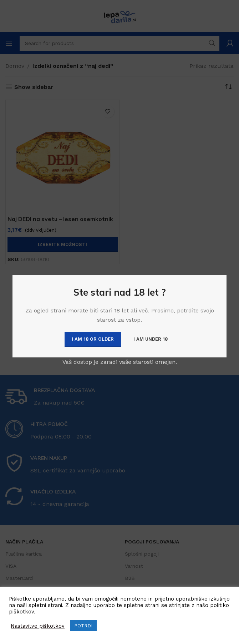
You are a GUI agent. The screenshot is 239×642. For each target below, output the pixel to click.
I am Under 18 (150, 339)
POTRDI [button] (83, 625)
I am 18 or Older (93, 339)
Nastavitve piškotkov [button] (38, 626)
